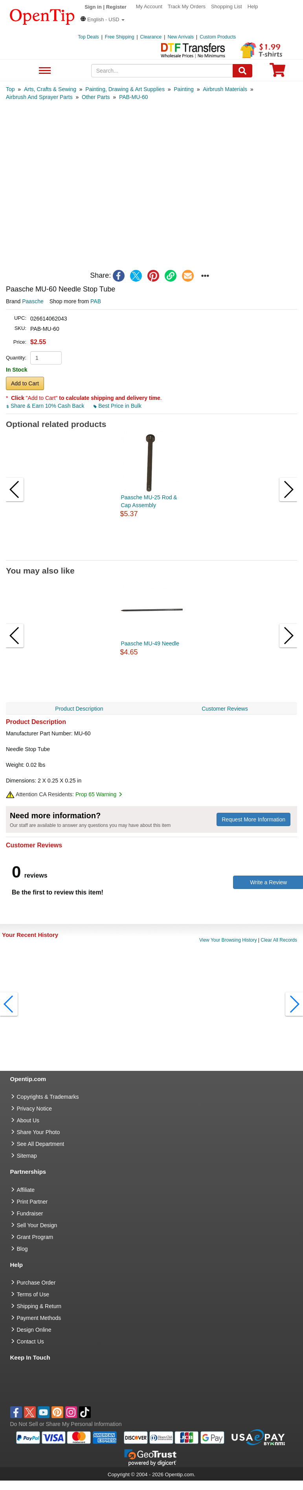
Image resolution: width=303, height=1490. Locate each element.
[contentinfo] (42, 16)
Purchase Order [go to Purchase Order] (36, 1282)
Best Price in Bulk (117, 406)
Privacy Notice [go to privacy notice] (34, 1108)
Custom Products (218, 37)
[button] (103, 19)
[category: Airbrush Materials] (225, 89)
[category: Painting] (184, 89)
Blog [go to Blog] (22, 1249)
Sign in (92, 7)
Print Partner (32, 1202)
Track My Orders (187, 6)
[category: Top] (10, 89)
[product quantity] (46, 358)
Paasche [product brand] (32, 301)
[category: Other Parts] (96, 97)
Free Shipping (119, 37)
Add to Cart (25, 383)
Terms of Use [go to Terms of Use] (33, 1294)
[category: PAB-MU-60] (133, 97)
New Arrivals (180, 37)
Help (253, 6)
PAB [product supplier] (95, 301)
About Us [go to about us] (28, 1120)
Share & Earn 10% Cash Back (46, 406)
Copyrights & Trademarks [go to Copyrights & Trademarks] (48, 1097)
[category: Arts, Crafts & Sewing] (50, 89)
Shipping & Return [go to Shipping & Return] (39, 1306)
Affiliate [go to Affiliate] (26, 1190)
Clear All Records (279, 940)
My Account (149, 6)
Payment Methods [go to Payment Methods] (39, 1318)
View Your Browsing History (228, 940)
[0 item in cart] (277, 72)
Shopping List (226, 6)
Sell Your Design (37, 1225)
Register (116, 7)
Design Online (34, 1330)
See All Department (44, 71)
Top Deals (88, 37)
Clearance (151, 37)
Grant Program (35, 1237)
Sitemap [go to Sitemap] (27, 1156)
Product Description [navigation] (79, 709)
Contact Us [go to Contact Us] (30, 1341)
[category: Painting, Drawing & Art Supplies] (125, 89)
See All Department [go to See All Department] (40, 1144)
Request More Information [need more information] (253, 819)
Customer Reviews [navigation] (225, 709)
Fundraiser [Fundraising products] (30, 1213)
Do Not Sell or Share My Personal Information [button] (66, 1424)
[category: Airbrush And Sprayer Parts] (39, 97)
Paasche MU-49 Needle (150, 643)
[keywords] (162, 70)
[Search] (242, 70)
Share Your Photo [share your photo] (38, 1132)
